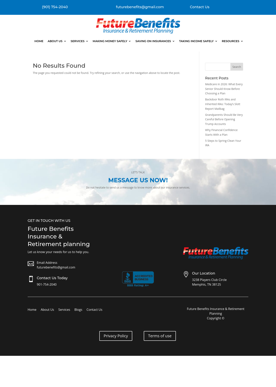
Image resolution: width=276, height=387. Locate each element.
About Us (55, 41)
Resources (230, 41)
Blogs (78, 310)
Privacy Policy (116, 335)
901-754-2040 (47, 284)
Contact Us (199, 7)
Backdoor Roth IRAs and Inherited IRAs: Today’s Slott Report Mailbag (222, 104)
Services (78, 41)
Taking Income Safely (196, 41)
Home (38, 41)
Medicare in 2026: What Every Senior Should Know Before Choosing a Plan (224, 88)
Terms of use (160, 335)
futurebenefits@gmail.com (56, 267)
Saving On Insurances (153, 41)
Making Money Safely (110, 41)
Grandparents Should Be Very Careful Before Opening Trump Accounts (224, 119)
